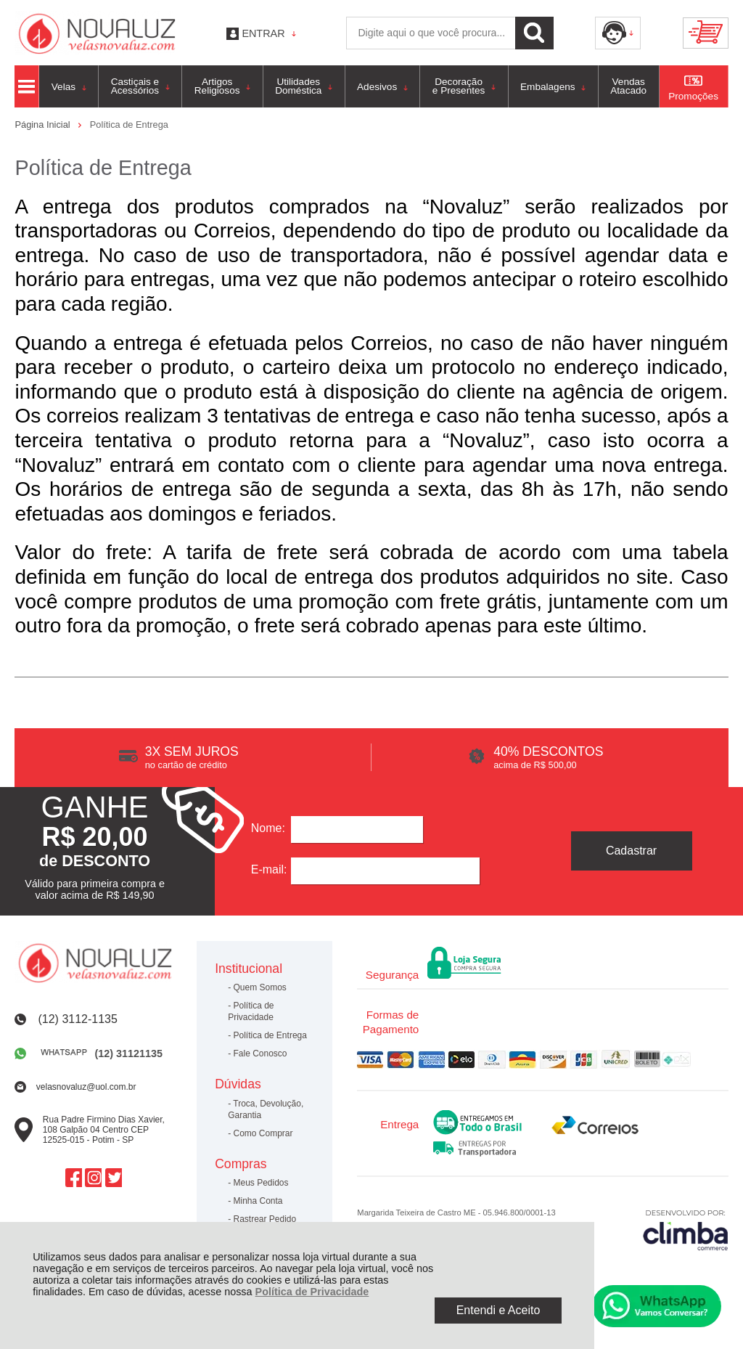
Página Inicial (44, 124)
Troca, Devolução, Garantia (265, 1109)
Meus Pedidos (261, 1183)
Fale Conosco (260, 1053)
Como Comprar (263, 1133)
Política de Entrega (270, 1035)
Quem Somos (260, 987)
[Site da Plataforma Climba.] (685, 1229)
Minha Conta (258, 1201)
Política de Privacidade (312, 1291)
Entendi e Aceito (498, 1310)
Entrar (263, 33)
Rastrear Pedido (265, 1219)
